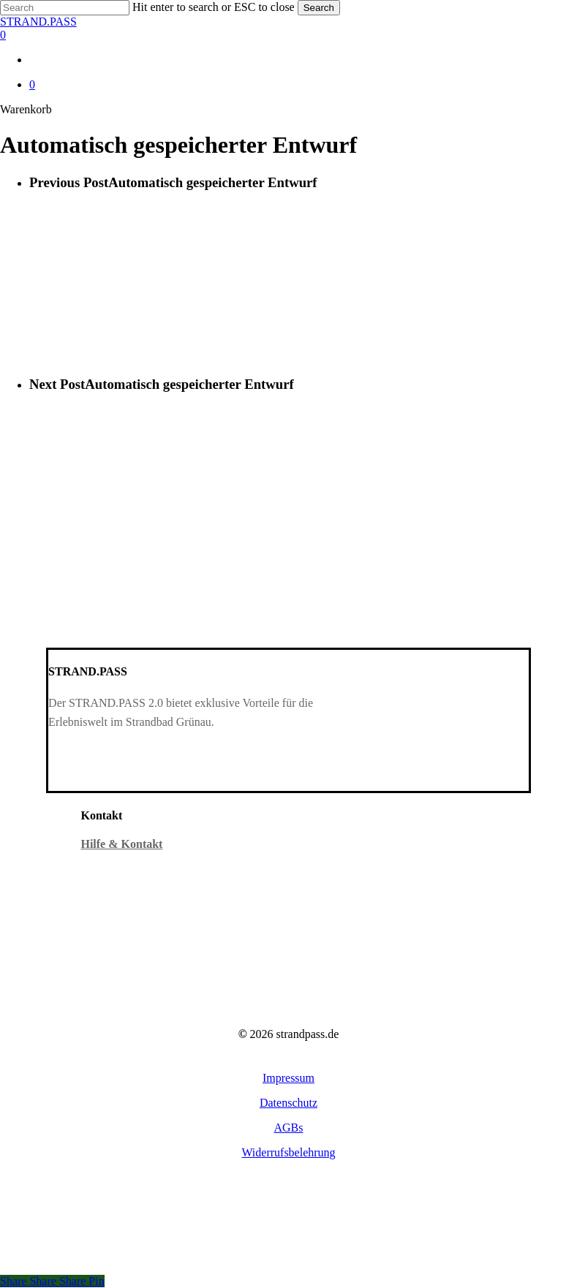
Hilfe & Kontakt (121, 844)
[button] (288, 1078)
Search (318, 7)
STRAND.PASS (38, 21)
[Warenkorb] (288, 35)
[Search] (64, 7)
